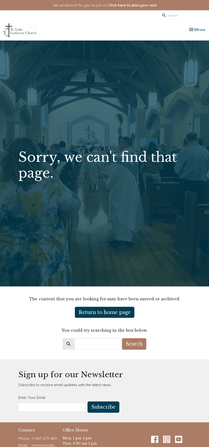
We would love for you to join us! (105, 5)
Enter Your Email (31, 397)
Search (134, 344)
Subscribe (103, 407)
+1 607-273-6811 (44, 438)
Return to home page (105, 312)
